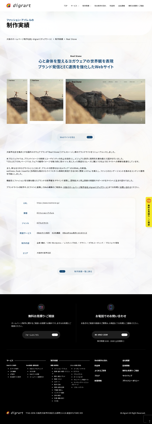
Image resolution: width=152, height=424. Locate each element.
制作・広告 (57, 384)
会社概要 (126, 360)
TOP (65, 6)
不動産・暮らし (58, 390)
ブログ (97, 375)
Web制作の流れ (100, 6)
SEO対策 (32, 371)
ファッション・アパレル (46, 213)
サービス (74, 6)
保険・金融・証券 (59, 387)
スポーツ (57, 382)
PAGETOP (148, 420)
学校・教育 (57, 395)
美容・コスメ (58, 379)
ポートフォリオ (78, 377)
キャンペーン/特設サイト (81, 380)
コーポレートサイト (79, 369)
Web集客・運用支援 (32, 365)
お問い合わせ (125, 187)
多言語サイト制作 (15, 377)
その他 (56, 401)
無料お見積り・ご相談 (136, 6)
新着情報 (98, 380)
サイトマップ (127, 375)
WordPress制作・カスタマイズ (75, 233)
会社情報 (121, 6)
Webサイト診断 (34, 374)
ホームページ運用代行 (37, 377)
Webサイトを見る (76, 137)
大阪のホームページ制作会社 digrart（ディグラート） (85, 187)
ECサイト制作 (14, 369)
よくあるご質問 (100, 370)
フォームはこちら (41, 334)
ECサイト (76, 371)
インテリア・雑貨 (59, 393)
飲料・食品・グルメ (59, 376)
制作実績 (86, 6)
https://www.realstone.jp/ (48, 203)
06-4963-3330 (111, 334)
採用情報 (126, 365)
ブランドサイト (43, 223)
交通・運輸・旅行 (59, 398)
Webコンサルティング (36, 369)
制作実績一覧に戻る (75, 271)
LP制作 (12, 374)
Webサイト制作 (44, 233)
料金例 (112, 6)
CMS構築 (56, 233)
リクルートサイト (79, 387)
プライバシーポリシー (130, 380)
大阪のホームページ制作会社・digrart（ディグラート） (29, 39)
